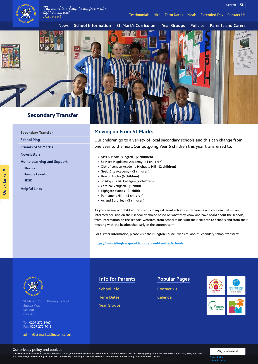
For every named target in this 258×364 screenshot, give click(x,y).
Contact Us (167, 289)
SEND (28, 180)
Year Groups (109, 305)
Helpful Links (31, 188)
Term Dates (109, 297)
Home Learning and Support (44, 161)
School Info (109, 289)
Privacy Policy (216, 357)
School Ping (30, 140)
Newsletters (30, 154)
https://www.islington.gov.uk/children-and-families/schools (138, 243)
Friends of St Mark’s (37, 147)
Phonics (29, 168)
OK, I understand (228, 351)
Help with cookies (218, 360)
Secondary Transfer (37, 132)
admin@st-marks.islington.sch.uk (47, 335)
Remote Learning (36, 174)
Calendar (165, 297)
